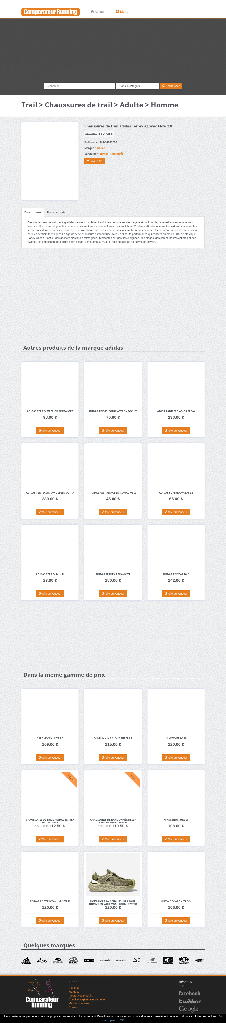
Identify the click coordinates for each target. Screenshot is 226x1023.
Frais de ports (56, 212)
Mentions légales (79, 1003)
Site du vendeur (50, 430)
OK (122, 1020)
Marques (74, 991)
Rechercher (171, 86)
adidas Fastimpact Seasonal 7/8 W (113, 492)
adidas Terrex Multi (50, 574)
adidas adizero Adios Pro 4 (176, 411)
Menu (122, 12)
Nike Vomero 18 (176, 738)
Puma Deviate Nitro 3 (176, 901)
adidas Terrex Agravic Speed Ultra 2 (50, 494)
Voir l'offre (94, 161)
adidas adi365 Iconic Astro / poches (112, 411)
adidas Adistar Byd (175, 574)
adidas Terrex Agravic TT (112, 574)
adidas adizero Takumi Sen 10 (50, 901)
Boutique (74, 987)
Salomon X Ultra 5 (50, 738)
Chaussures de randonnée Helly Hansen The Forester (113, 821)
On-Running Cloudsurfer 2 (113, 738)
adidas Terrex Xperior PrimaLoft (50, 411)
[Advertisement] (113, 53)
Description (32, 212)
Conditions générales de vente (87, 999)
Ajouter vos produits (81, 995)
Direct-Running (110, 153)
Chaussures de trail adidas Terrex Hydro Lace (50, 821)
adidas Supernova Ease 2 (176, 492)
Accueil (98, 12)
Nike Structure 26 (176, 819)
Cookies (74, 1007)
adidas (101, 148)
